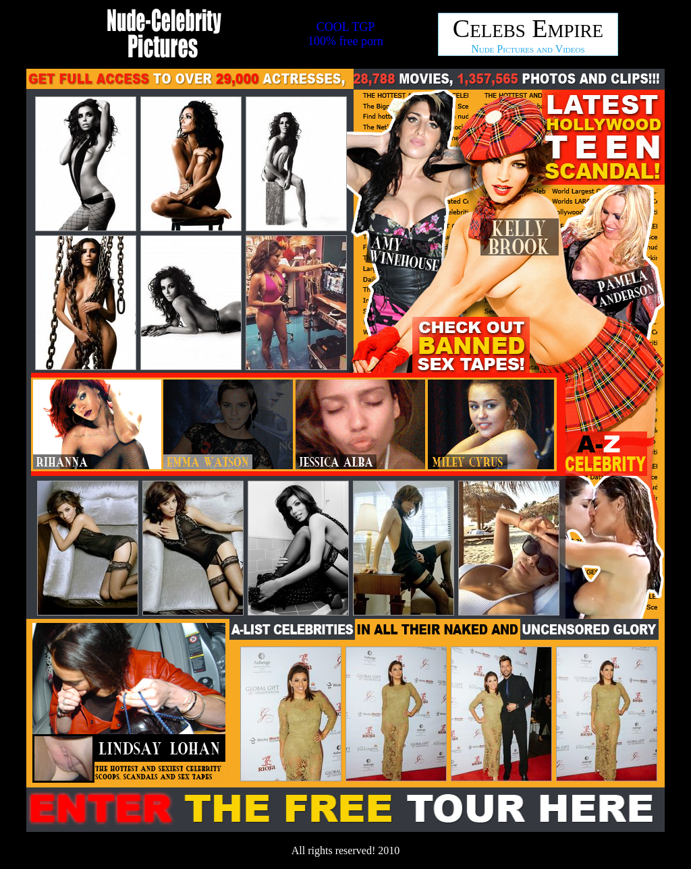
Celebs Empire (528, 28)
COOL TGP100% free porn (345, 34)
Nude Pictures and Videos (527, 49)
